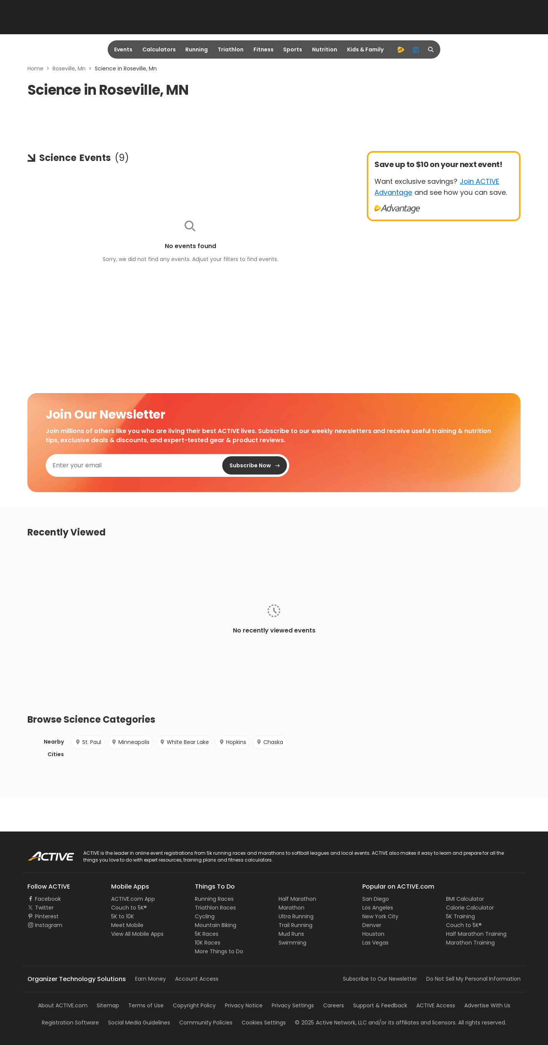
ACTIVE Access (435, 1005)
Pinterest (47, 916)
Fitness (263, 49)
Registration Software (70, 1022)
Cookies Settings (264, 1022)
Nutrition (324, 49)
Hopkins (232, 742)
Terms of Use (146, 1005)
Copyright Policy (194, 1005)
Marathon (291, 907)
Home (35, 68)
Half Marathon (297, 899)
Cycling (205, 916)
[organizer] (416, 49)
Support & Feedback (380, 1005)
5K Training (460, 916)
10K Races (207, 942)
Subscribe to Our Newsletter (380, 979)
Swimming (292, 942)
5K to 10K (122, 916)
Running (196, 49)
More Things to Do (219, 951)
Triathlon (231, 49)
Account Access (196, 979)
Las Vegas (375, 942)
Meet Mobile (127, 925)
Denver (371, 925)
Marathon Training (470, 942)
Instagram (48, 925)
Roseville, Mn (69, 68)
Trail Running (295, 925)
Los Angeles (377, 907)
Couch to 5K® (129, 907)
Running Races (214, 899)
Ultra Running (296, 916)
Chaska (269, 742)
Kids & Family (365, 49)
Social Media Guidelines (139, 1022)
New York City (380, 916)
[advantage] (401, 49)
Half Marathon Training (476, 934)
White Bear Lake (184, 742)
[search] (431, 49)
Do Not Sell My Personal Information (473, 979)
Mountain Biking (215, 925)
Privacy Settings (293, 1005)
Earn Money (150, 979)
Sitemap (108, 1005)
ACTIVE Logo (43, 853)
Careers (333, 1005)
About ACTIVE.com (63, 1005)
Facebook (48, 899)
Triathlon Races (215, 907)
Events (123, 49)
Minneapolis (130, 742)
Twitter (44, 907)
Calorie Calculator (470, 907)
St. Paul (88, 742)
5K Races (206, 934)
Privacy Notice (244, 1005)
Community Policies (206, 1022)
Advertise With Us (487, 1005)
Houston (373, 934)
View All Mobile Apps (137, 934)
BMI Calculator (465, 899)
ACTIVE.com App (133, 899)
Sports (292, 49)
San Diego (375, 899)
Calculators (159, 49)
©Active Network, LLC (331, 1022)
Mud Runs (291, 934)
